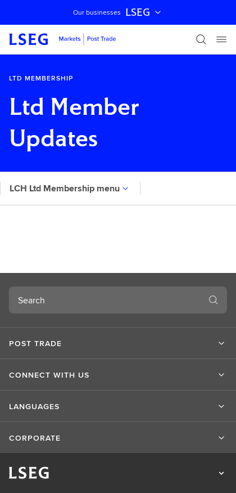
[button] (118, 343)
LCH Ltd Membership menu (70, 188)
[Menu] (221, 39)
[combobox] (104, 299)
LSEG (144, 12)
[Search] (201, 39)
